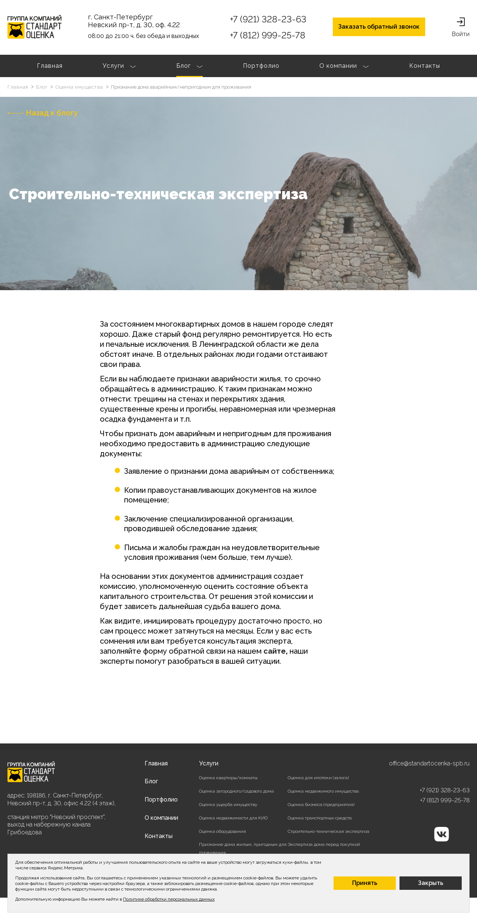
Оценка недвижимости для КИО (233, 818)
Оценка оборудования (222, 831)
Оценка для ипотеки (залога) (318, 777)
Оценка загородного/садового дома (236, 791)
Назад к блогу (42, 112)
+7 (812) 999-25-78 (267, 35)
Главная (50, 65)
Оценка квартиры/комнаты (228, 777)
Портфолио (261, 65)
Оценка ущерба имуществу (228, 804)
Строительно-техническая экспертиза (328, 831)
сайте (274, 651)
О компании (344, 66)
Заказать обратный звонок (379, 26)
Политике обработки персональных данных (169, 899)
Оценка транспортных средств (319, 818)
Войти (461, 28)
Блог (189, 66)
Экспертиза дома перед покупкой (324, 844)
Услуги (119, 66)
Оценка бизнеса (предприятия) (321, 804)
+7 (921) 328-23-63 (268, 19)
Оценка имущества (80, 87)
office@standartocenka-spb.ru (429, 763)
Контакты (424, 65)
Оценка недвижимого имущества (323, 791)
